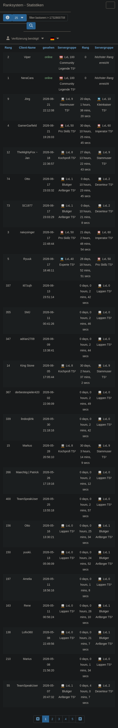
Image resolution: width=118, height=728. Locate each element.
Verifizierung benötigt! (25, 38)
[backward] (37, 719)
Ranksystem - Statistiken (23, 5)
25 (19, 17)
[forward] (80, 719)
